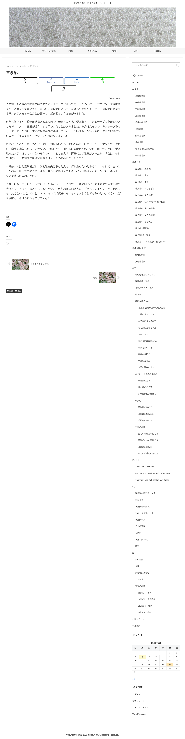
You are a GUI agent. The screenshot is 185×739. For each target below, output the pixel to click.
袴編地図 (139, 142)
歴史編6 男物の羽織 (145, 208)
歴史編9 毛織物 (142, 228)
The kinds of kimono (144, 467)
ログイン (136, 694)
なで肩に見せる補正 (147, 328)
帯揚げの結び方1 (145, 407)
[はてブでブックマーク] (64, 80)
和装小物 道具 (142, 281)
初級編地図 (140, 102)
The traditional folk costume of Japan (152, 480)
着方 (134, 268)
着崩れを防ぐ (144, 354)
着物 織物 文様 (139, 248)
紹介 (134, 553)
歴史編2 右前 (142, 175)
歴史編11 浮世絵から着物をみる (150, 241)
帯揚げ (138, 400)
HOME (135, 82)
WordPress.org (139, 714)
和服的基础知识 (142, 506)
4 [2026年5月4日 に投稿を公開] (142, 656)
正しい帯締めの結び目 (148, 434)
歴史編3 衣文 (142, 182)
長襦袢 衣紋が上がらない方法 (151, 308)
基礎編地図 (140, 96)
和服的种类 (140, 519)
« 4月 (134, 679)
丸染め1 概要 (144, 592)
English (135, 460)
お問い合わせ (138, 619)
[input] (156, 65)
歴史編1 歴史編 (143, 169)
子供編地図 (140, 155)
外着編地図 (140, 135)
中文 (134, 486)
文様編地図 (140, 261)
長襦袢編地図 (141, 122)
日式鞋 (138, 533)
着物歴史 (136, 162)
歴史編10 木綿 (142, 235)
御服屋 (135, 89)
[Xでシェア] (25, 80)
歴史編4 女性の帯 (144, 195)
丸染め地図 (140, 586)
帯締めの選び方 (145, 447)
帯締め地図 (140, 427)
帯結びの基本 (144, 380)
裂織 (137, 566)
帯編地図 (139, 129)
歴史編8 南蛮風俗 (144, 222)
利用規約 (136, 625)
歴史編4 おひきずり (145, 188)
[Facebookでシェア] (44, 80)
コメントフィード (140, 707)
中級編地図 (140, 109)
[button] (103, 80)
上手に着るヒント (146, 314)
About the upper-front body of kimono (152, 473)
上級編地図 (140, 116)
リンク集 (139, 579)
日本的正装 (140, 526)
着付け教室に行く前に (145, 274)
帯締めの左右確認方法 (148, 440)
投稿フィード (138, 701)
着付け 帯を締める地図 (146, 374)
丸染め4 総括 (144, 612)
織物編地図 (140, 255)
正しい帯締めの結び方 (148, 453)
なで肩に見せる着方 (147, 321)
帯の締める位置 (145, 387)
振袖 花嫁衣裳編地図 (144, 149)
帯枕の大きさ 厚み (144, 288)
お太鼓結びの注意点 (147, 394)
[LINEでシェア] (83, 80)
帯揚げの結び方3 (145, 420)
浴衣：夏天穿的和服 (144, 513)
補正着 (138, 294)
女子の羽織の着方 (146, 367)
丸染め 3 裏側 (145, 606)
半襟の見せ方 (145, 361)
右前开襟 (139, 500)
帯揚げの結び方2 (145, 414)
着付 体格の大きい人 (147, 341)
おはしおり (143, 334)
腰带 (137, 546)
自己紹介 (139, 559)
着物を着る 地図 (142, 301)
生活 (18, 283)
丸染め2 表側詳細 (147, 599)
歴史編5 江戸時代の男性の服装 (150, 202)
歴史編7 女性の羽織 (145, 215)
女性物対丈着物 (142, 573)
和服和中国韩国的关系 (145, 493)
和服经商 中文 (141, 539)
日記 (10, 283)
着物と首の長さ (145, 347)
